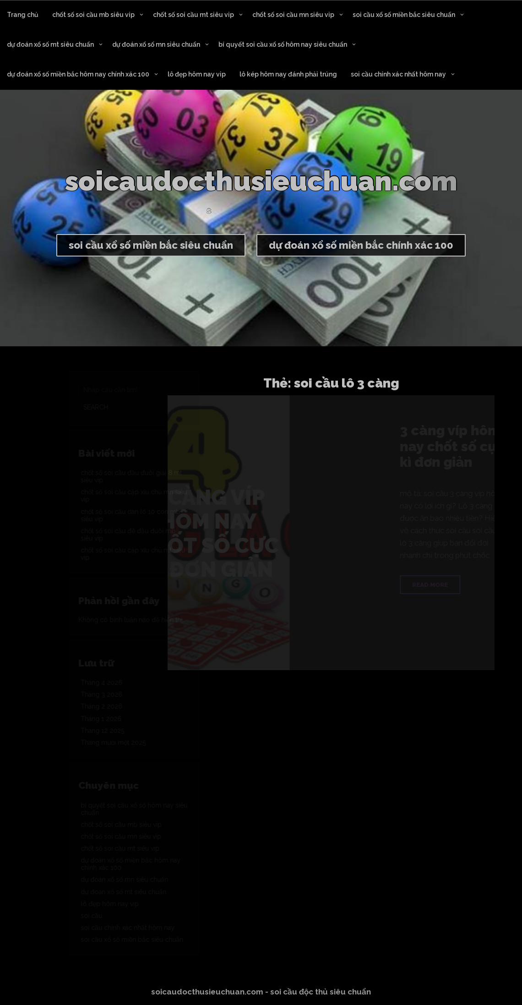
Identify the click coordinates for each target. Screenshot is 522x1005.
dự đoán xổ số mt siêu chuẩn (50, 44)
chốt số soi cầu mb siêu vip (93, 14)
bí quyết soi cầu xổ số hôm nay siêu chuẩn (282, 44)
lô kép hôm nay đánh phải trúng (288, 74)
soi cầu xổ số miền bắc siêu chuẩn (404, 14)
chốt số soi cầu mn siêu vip (293, 14)
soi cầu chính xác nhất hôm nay (398, 74)
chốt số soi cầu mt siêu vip (193, 14)
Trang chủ (22, 14)
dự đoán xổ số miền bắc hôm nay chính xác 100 (78, 74)
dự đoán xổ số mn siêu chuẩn (156, 44)
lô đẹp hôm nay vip (197, 74)
